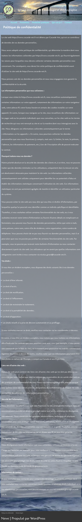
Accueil (13, 22)
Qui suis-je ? (57, 22)
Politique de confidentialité (7, 513)
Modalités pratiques (40, 22)
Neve (5, 518)
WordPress (37, 518)
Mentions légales (19, 513)
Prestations (24, 22)
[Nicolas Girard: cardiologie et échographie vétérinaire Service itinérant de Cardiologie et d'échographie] (39, 10)
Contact (68, 22)
